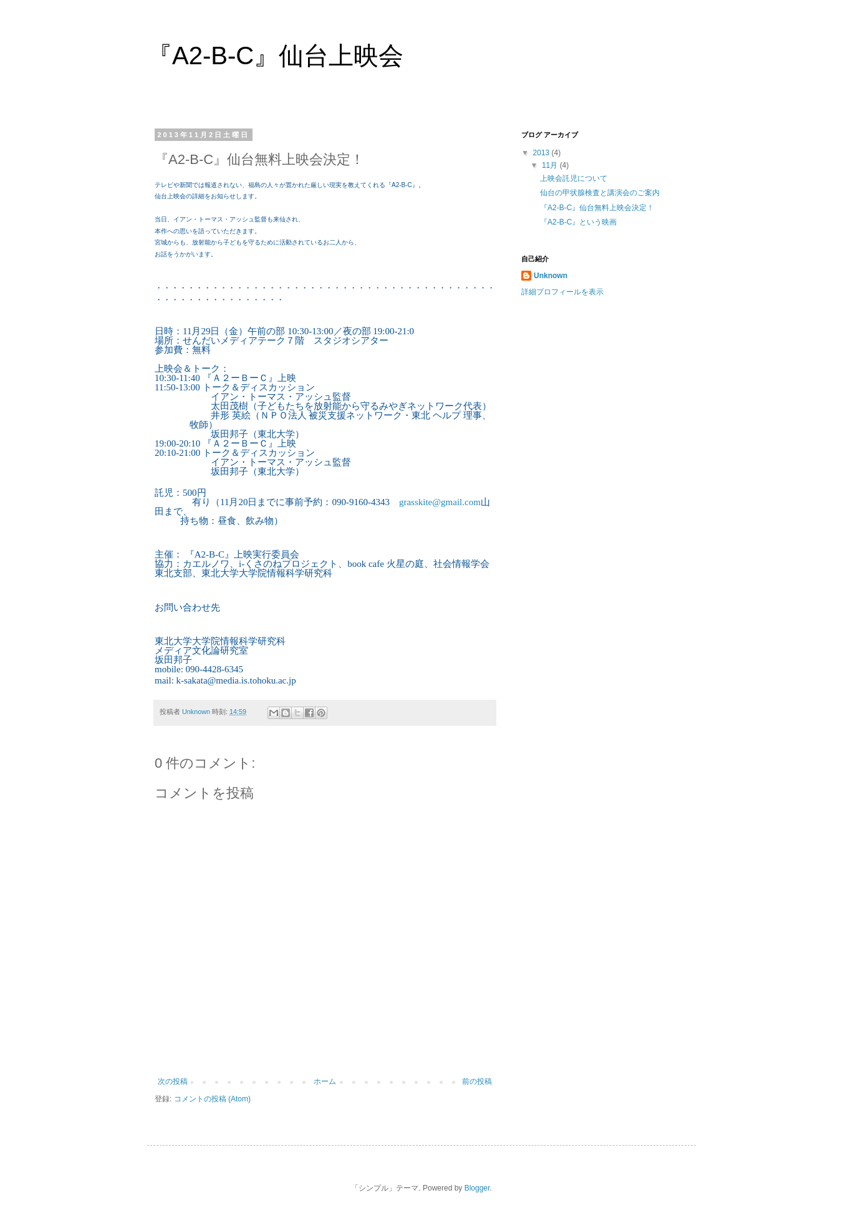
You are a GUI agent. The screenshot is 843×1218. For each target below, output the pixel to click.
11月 (551, 165)
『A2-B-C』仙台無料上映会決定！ (597, 207)
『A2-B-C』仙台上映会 (275, 55)
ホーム (325, 1081)
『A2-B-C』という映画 (578, 222)
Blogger (477, 1188)
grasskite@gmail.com (440, 502)
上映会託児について (573, 178)
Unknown (550, 275)
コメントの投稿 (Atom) (212, 1099)
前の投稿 (477, 1081)
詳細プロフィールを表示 (562, 292)
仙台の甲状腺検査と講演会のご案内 (600, 192)
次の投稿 (173, 1081)
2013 (542, 152)
